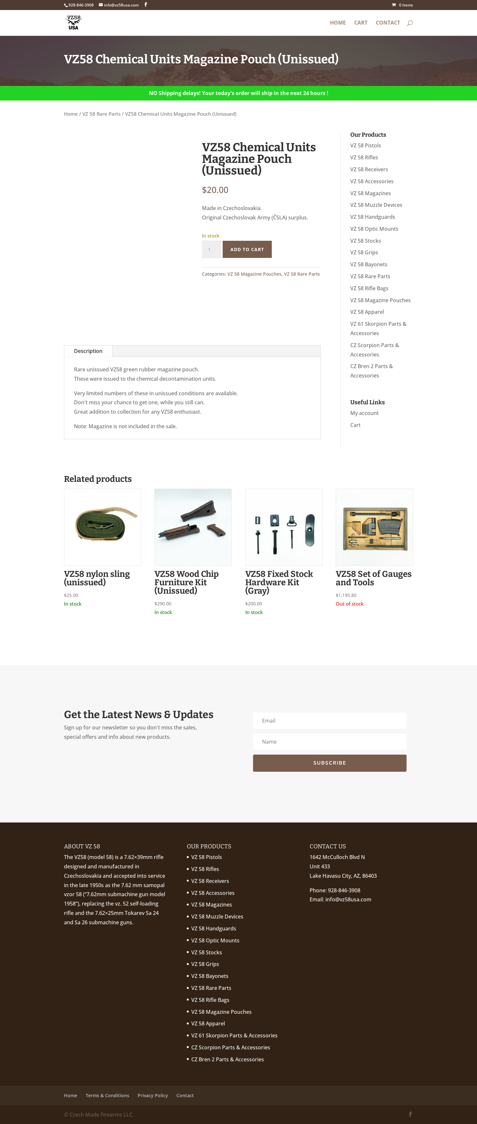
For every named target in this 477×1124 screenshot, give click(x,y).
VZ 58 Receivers (369, 169)
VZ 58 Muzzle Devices (376, 204)
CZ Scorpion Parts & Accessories (230, 1047)
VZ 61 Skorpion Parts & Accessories (234, 1035)
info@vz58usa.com (348, 899)
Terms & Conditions (107, 1095)
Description (88, 351)
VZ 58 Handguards (372, 216)
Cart (360, 23)
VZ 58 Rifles (364, 157)
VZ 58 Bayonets (368, 264)
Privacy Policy (153, 1095)
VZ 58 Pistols (365, 145)
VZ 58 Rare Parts (101, 114)
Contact (388, 23)
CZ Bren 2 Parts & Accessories (227, 1059)
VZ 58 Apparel (367, 311)
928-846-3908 (344, 890)
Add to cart (247, 249)
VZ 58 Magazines (370, 193)
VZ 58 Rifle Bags (369, 288)
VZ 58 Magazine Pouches (254, 274)
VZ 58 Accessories (372, 181)
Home (338, 23)
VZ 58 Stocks (365, 240)
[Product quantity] (211, 249)
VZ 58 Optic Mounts (374, 228)
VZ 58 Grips (364, 252)
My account (364, 413)
